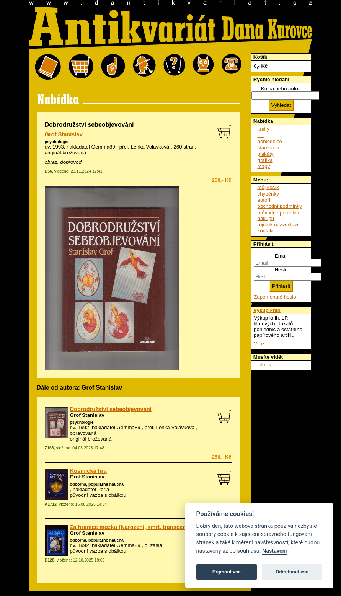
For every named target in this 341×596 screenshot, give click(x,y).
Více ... (261, 343)
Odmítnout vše (292, 572)
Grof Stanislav (64, 134)
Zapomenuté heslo (275, 297)
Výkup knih (267, 310)
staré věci (268, 147)
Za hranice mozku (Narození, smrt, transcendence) (137, 527)
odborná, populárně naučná (97, 484)
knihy (263, 129)
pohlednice (270, 141)
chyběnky (268, 194)
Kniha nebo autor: (281, 88)
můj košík (268, 187)
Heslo (280, 270)
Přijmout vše (226, 572)
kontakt (266, 231)
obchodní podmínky (280, 206)
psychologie (57, 141)
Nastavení (274, 551)
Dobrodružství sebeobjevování (111, 409)
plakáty (266, 154)
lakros (264, 364)
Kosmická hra (88, 471)
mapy (264, 166)
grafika (265, 160)
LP (261, 135)
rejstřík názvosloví (278, 224)
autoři (264, 200)
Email (281, 256)
